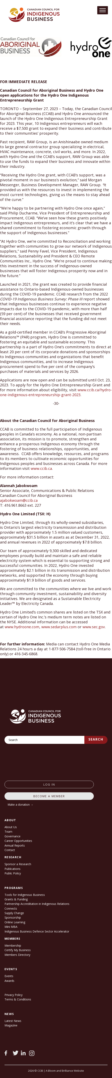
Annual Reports (15, 845)
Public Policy (13, 873)
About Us (11, 827)
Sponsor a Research (18, 864)
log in (49, 784)
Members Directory (17, 955)
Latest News (13, 1021)
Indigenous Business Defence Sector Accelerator (37, 931)
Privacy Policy (14, 995)
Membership (13, 945)
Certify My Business (18, 950)
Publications (12, 869)
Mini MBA (11, 927)
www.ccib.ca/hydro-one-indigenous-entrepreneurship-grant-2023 (56, 392)
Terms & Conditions (18, 999)
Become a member (49, 796)
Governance (12, 836)
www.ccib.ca (41, 468)
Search (95, 739)
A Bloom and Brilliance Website (65, 1070)
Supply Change (14, 913)
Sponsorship (13, 917)
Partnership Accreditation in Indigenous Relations (37, 904)
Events (9, 976)
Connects (11, 908)
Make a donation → (20, 804)
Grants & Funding (16, 899)
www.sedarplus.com (59, 626)
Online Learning (15, 922)
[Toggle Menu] (102, 10)
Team (8, 831)
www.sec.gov (94, 626)
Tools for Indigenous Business (25, 895)
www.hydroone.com (22, 626)
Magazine (11, 1025)
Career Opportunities (18, 841)
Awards (9, 981)
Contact (10, 850)
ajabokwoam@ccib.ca (19, 500)
